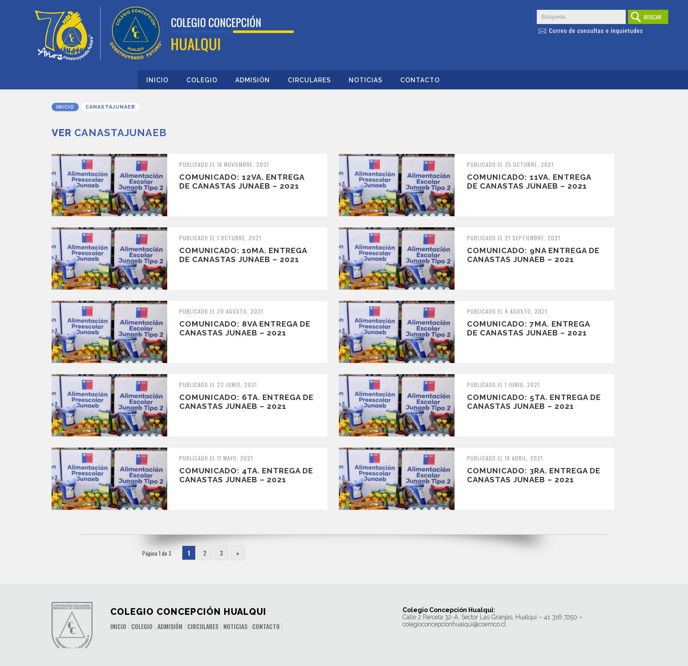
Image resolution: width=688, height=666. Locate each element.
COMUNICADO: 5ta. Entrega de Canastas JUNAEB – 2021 (534, 402)
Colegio (201, 80)
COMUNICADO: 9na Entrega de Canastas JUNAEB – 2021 (533, 255)
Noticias (365, 80)
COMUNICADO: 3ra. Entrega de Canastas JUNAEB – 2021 (533, 475)
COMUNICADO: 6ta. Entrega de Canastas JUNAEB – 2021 (246, 402)
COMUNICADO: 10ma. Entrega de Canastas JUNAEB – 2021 (243, 255)
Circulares (309, 80)
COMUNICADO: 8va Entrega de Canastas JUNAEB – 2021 (244, 328)
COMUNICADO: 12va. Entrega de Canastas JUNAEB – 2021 (241, 181)
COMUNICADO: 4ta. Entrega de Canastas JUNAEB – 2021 (246, 475)
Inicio (157, 80)
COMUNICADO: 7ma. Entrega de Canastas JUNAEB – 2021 (528, 328)
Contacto (420, 80)
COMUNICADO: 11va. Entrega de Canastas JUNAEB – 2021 (529, 181)
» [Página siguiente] (237, 552)
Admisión (252, 80)
